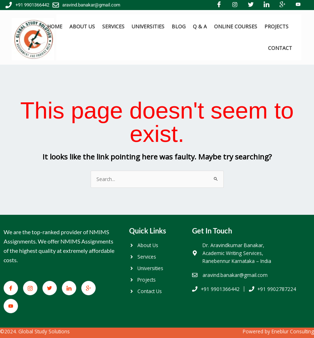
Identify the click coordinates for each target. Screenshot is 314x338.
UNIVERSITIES (148, 26)
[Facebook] (11, 288)
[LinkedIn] (69, 288)
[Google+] (88, 288)
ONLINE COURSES (235, 26)
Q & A (200, 26)
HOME (54, 26)
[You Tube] (11, 306)
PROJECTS (276, 26)
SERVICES (113, 26)
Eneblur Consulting (293, 331)
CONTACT (280, 48)
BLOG (179, 26)
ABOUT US (82, 26)
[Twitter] (49, 288)
